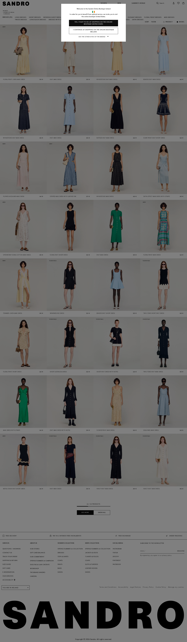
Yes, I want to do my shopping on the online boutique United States (93, 23)
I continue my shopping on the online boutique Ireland (93, 31)
